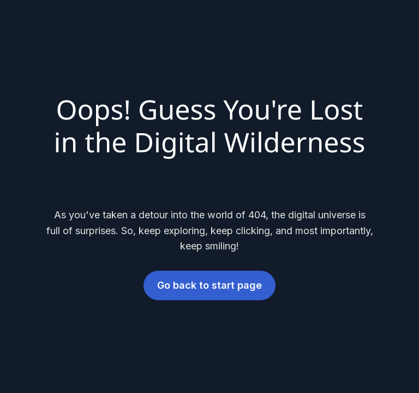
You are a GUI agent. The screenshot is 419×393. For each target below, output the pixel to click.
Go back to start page (209, 285)
